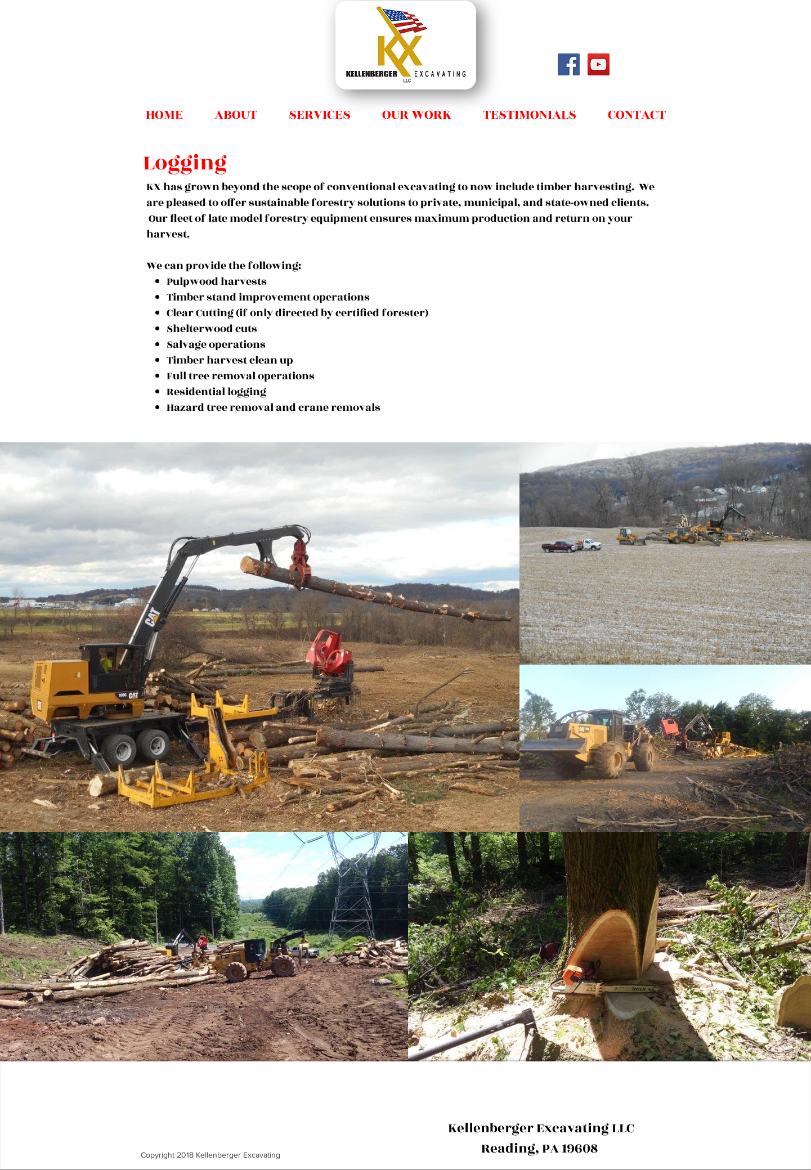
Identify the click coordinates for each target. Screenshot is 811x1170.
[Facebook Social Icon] (569, 64)
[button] (319, 109)
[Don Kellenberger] (599, 64)
